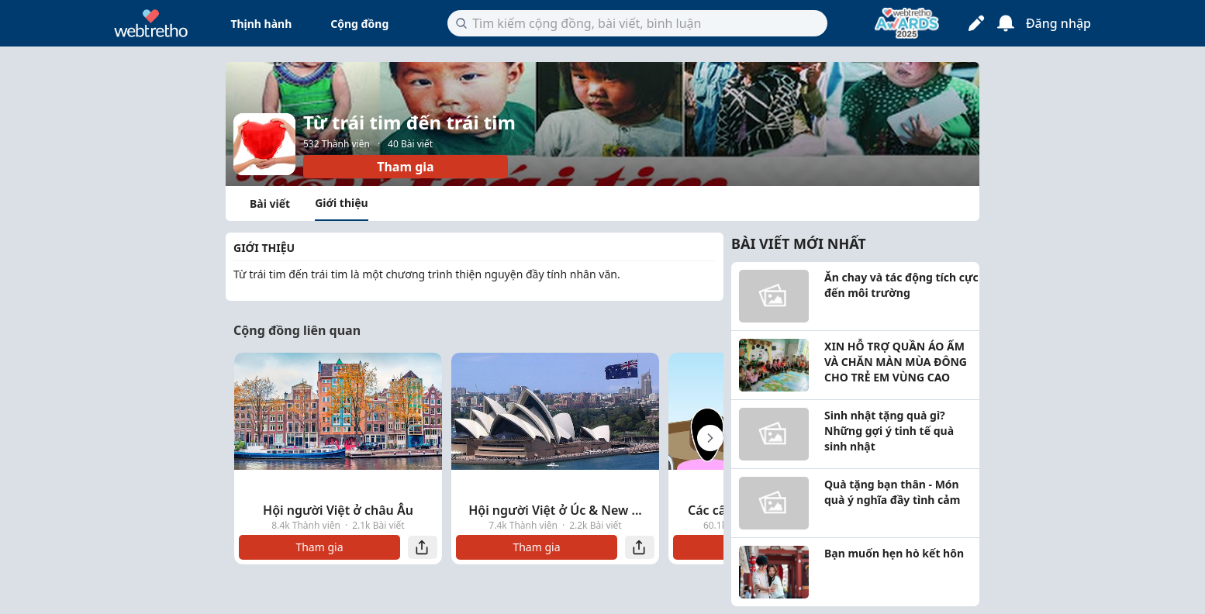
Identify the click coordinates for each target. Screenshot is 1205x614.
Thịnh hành (261, 23)
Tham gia (405, 166)
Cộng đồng (359, 23)
